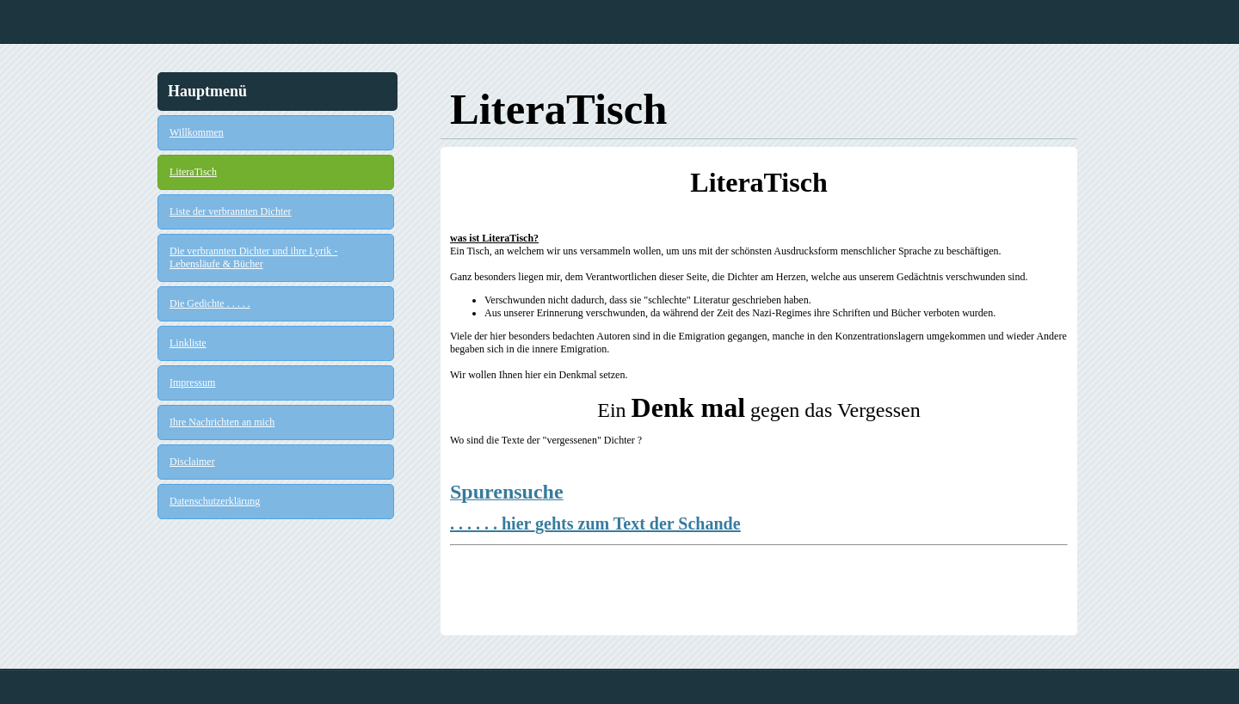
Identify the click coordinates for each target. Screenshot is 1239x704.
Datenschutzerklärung (215, 501)
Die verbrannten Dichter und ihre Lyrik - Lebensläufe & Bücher (253, 257)
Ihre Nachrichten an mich (222, 422)
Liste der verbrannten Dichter (231, 211)
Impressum (192, 382)
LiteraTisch (193, 172)
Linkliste (188, 343)
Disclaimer (192, 462)
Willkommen (197, 132)
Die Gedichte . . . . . (210, 303)
